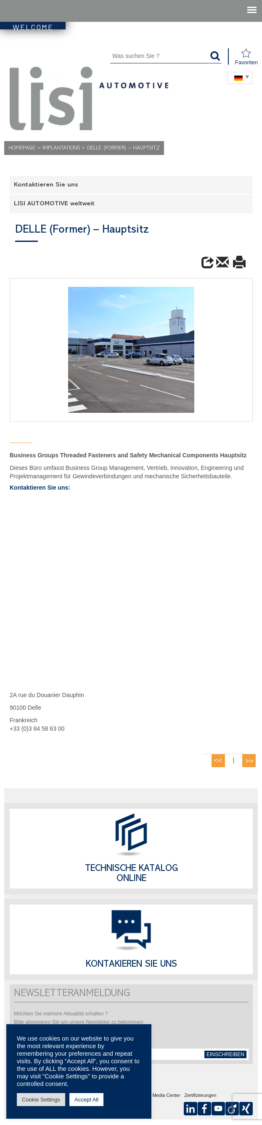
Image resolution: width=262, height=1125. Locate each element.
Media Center (166, 1096)
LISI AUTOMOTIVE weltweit (54, 204)
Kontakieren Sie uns (131, 965)
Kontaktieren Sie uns (46, 185)
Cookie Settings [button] (41, 1099)
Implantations (61, 148)
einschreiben (225, 1054)
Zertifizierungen (201, 1096)
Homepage (21, 148)
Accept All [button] (86, 1099)
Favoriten (246, 57)
